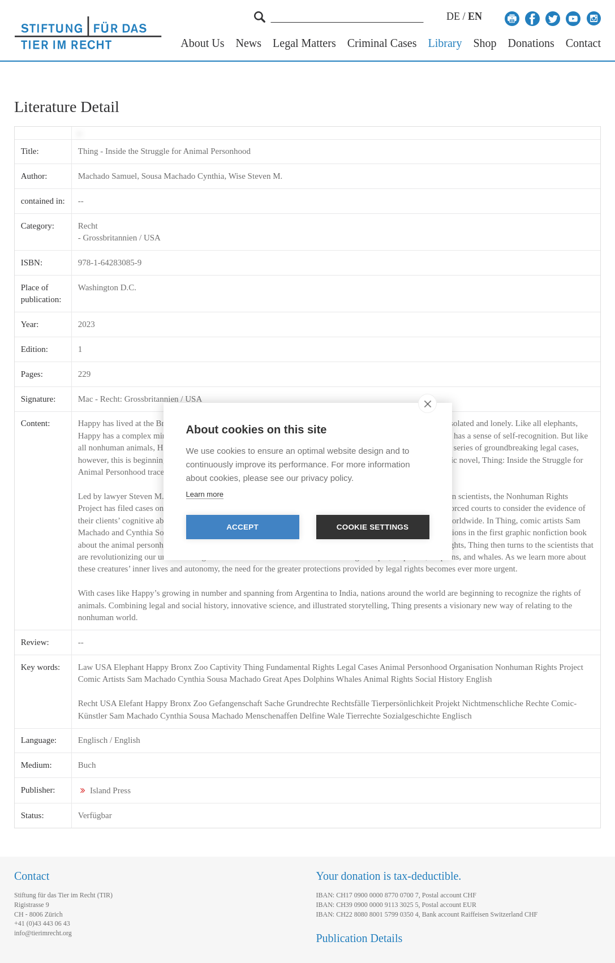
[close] (427, 403)
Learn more (204, 494)
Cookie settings (373, 527)
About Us (202, 43)
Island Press (110, 790)
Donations (531, 43)
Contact (583, 43)
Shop (484, 43)
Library (445, 43)
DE (453, 16)
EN (475, 16)
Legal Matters (304, 43)
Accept (242, 527)
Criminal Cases (382, 43)
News (249, 43)
